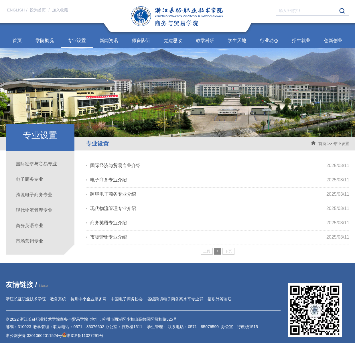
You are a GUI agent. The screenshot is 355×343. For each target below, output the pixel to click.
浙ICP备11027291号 (85, 335)
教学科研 (205, 40)
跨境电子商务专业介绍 (113, 194)
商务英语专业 (29, 225)
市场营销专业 (29, 241)
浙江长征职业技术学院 (26, 299)
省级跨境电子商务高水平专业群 (175, 299)
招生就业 (301, 40)
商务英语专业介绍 (108, 222)
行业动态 (269, 40)
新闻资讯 (109, 40)
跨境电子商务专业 (34, 194)
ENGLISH (16, 10)
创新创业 (333, 40)
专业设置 (77, 40)
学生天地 (237, 40)
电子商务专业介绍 (108, 179)
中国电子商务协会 (127, 299)
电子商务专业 (29, 179)
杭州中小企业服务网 (88, 299)
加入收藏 (60, 10)
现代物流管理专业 (34, 210)
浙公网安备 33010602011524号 (36, 335)
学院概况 (45, 40)
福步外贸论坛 (220, 299)
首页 (17, 40)
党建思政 (173, 40)
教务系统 (58, 299)
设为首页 (38, 10)
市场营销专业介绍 (108, 237)
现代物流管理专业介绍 (113, 208)
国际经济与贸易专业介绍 (115, 165)
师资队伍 (141, 40)
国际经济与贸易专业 (36, 163)
